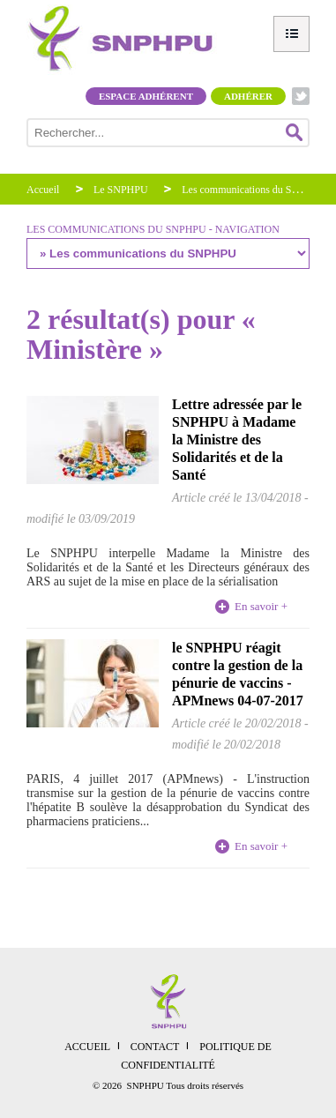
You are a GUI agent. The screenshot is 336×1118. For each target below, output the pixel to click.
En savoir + (261, 606)
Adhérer (248, 96)
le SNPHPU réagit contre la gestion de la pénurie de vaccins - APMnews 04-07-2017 (237, 674)
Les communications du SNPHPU (254, 189)
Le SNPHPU (120, 189)
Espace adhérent (146, 96)
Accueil (42, 189)
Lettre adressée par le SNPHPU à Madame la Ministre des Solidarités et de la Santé (237, 439)
